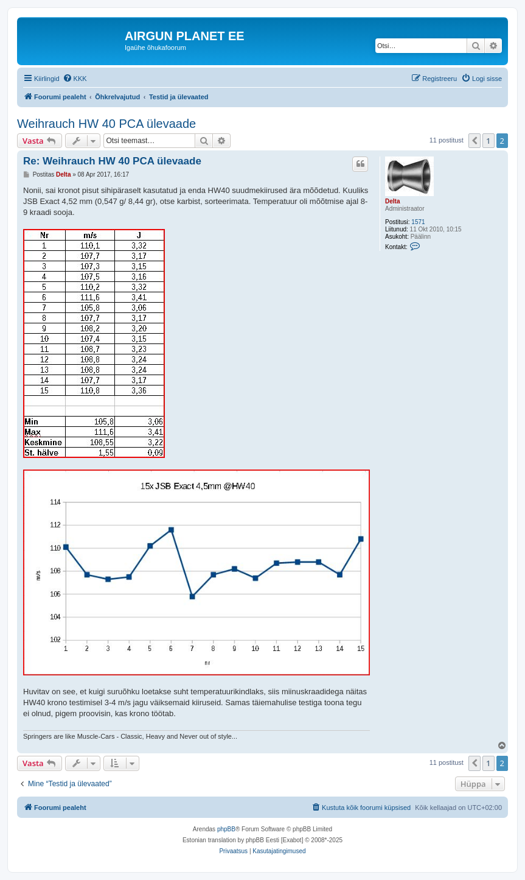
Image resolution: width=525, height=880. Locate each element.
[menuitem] (75, 78)
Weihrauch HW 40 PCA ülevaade (106, 123)
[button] (474, 140)
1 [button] (488, 140)
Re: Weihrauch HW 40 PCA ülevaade (112, 161)
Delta (392, 201)
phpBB (226, 829)
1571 (418, 222)
